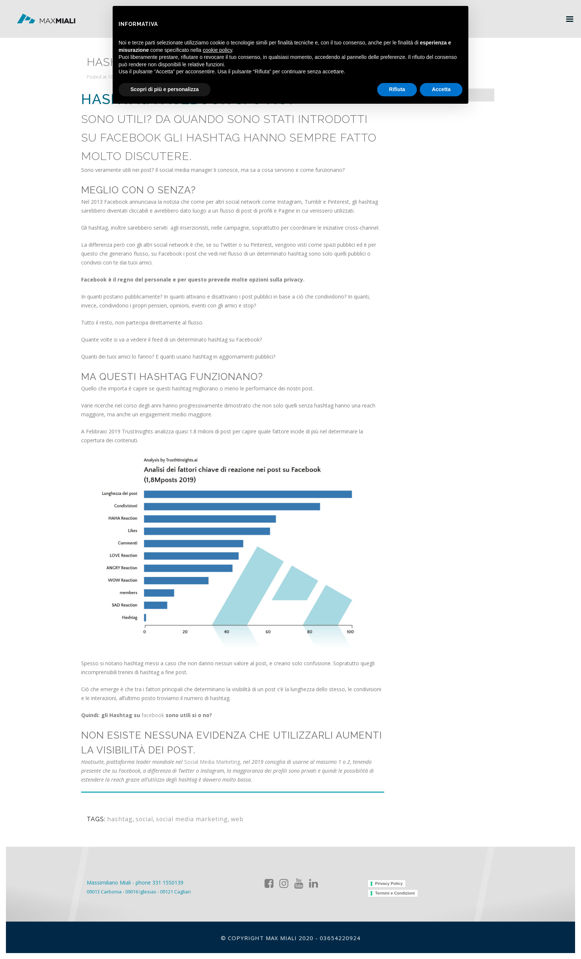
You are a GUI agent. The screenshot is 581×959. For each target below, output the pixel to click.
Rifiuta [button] (397, 89)
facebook (153, 709)
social (140, 812)
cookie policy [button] (217, 50)
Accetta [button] (441, 89)
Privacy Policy (389, 883)
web (223, 812)
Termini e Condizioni (395, 893)
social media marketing (183, 812)
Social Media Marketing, (213, 755)
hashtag (118, 812)
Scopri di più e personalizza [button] (164, 89)
